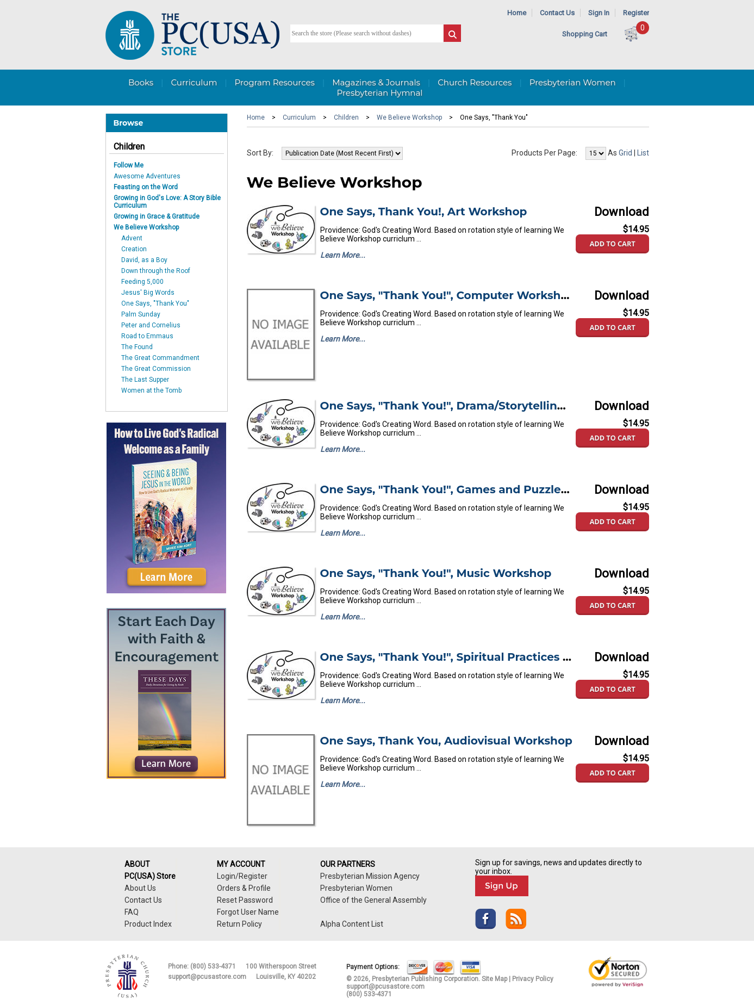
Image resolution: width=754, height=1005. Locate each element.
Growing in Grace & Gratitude (157, 216)
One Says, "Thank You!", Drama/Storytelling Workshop (473, 405)
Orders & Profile (244, 888)
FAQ (131, 912)
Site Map (494, 979)
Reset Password (245, 900)
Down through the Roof (155, 271)
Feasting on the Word (146, 187)
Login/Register (242, 876)
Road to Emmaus (147, 336)
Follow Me (129, 165)
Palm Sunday (140, 314)
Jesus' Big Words (148, 292)
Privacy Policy (532, 979)
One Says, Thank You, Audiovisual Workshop (446, 740)
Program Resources (275, 82)
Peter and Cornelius (150, 325)
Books (140, 82)
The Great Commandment (160, 358)
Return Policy (239, 924)
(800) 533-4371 (213, 966)
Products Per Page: (544, 152)
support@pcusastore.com (207, 977)
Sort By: (260, 152)
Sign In (598, 13)
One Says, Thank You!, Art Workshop (423, 211)
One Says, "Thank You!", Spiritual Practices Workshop (471, 656)
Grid (625, 152)
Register (636, 13)
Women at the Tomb (151, 390)
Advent (131, 238)
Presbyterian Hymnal (380, 93)
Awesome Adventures (147, 176)
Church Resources (475, 82)
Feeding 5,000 (142, 282)
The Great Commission (156, 369)
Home (516, 13)
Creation (134, 249)
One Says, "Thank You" (155, 303)
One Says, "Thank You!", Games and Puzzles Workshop (474, 489)
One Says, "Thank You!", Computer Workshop (448, 295)
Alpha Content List (351, 924)
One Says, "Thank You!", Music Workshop (436, 573)
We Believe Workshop (146, 227)
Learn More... (342, 255)
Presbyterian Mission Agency (370, 876)
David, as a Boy (144, 260)
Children (129, 146)
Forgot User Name (248, 912)
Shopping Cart (584, 34)
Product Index (148, 924)
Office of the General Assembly (373, 900)
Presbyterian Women (572, 82)
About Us (140, 888)
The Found (137, 347)
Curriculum (194, 82)
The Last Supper (145, 379)
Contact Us (557, 13)
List (643, 152)
